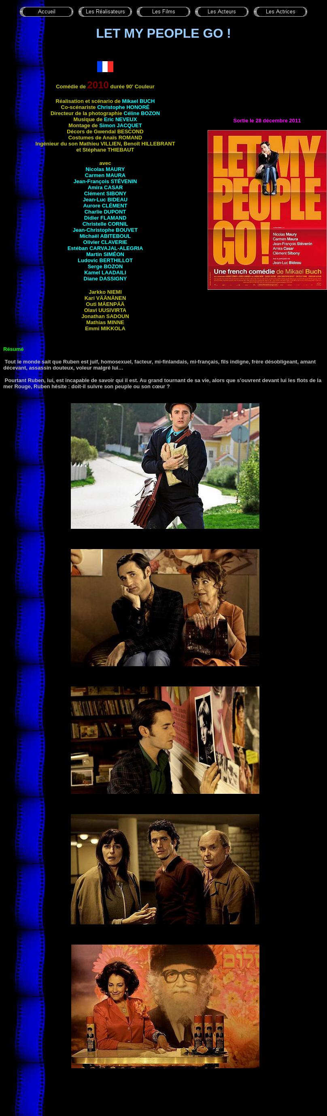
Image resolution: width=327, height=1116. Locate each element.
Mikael (138, 101)
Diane (105, 279)
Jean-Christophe (105, 230)
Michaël (105, 236)
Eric (120, 119)
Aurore (105, 206)
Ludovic (105, 260)
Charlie (105, 212)
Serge (105, 266)
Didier (105, 218)
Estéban (105, 248)
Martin (105, 254)
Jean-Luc (105, 200)
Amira (105, 187)
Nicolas (105, 169)
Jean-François (105, 181)
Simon (120, 125)
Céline (142, 113)
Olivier (105, 242)
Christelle (105, 224)
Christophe (123, 107)
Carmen (105, 175)
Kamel (105, 272)
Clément (105, 193)
